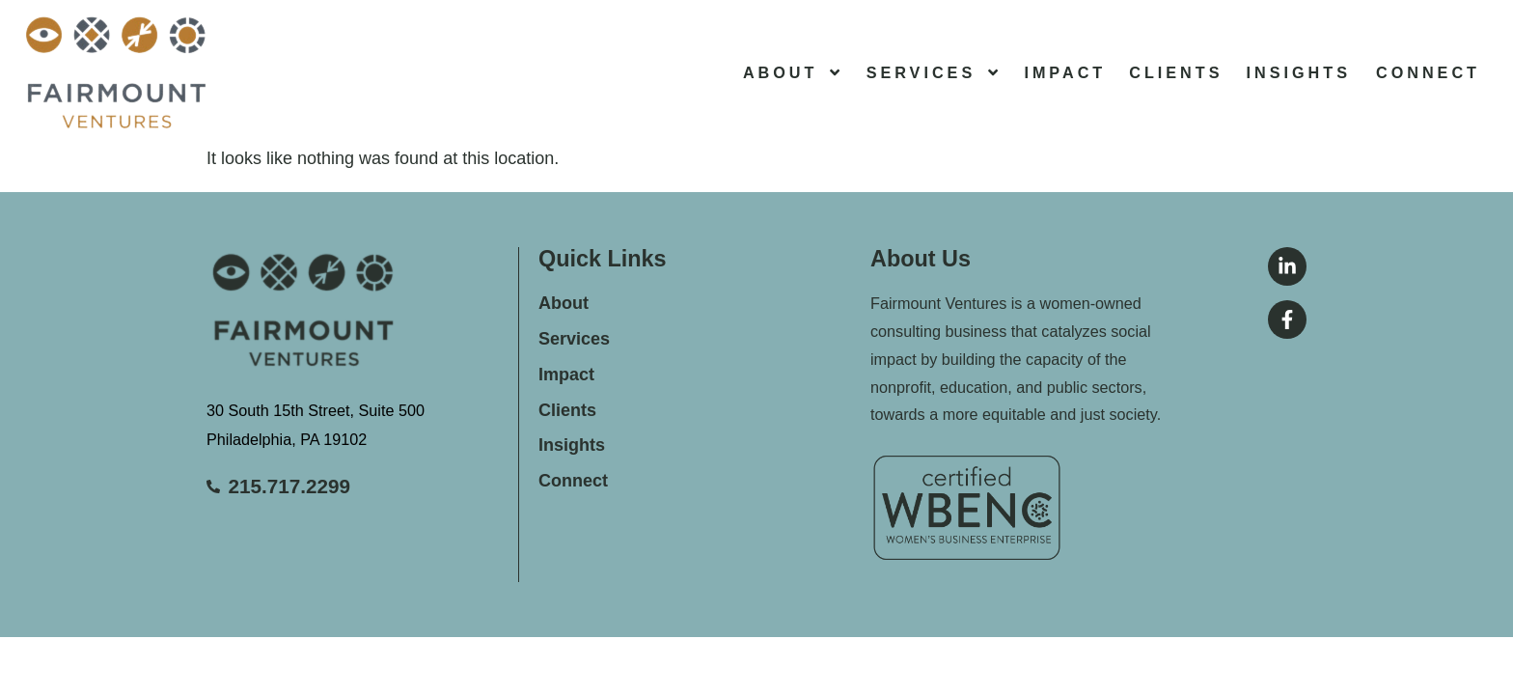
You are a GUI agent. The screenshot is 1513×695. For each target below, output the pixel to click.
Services (934, 72)
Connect (1428, 72)
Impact (1065, 72)
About (793, 72)
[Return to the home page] (115, 72)
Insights (1299, 72)
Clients (1176, 72)
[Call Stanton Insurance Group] (362, 487)
